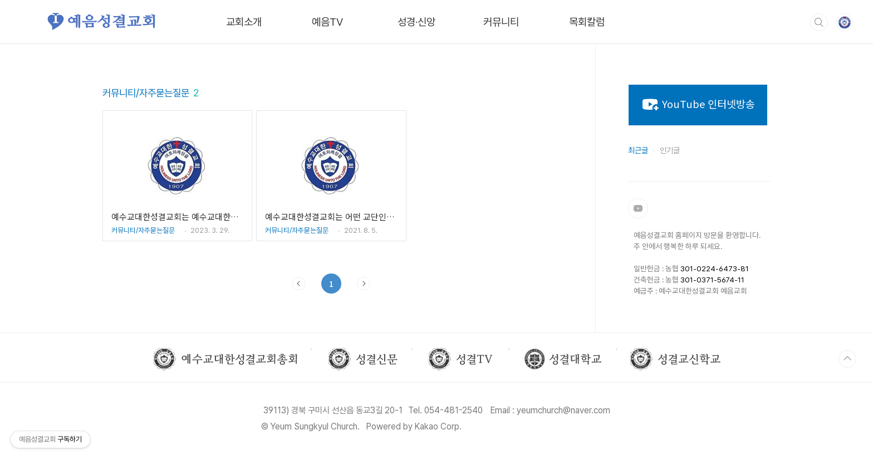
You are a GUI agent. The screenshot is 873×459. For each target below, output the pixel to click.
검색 (819, 22)
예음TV (327, 22)
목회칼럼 (587, 22)
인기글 (670, 150)
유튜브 (638, 208)
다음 (363, 283)
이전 (299, 283)
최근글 (638, 150)
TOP (847, 359)
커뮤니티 (501, 22)
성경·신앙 (416, 22)
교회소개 (244, 22)
